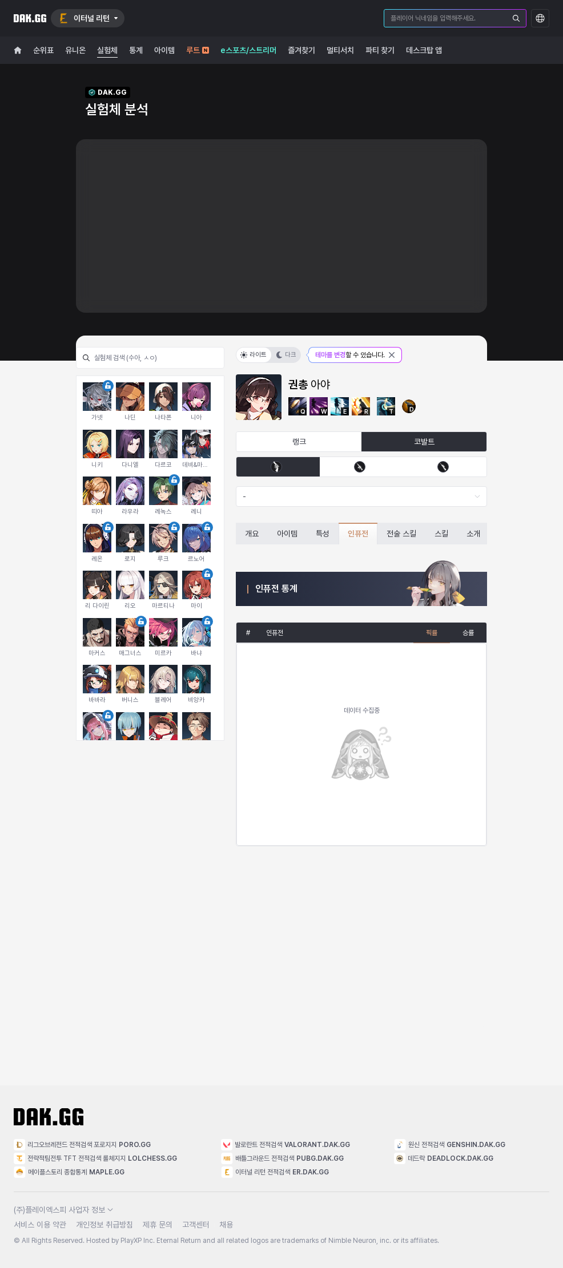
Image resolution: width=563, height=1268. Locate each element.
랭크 (299, 441)
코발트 (424, 441)
